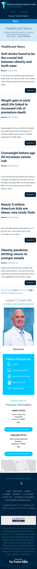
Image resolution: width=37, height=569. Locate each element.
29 (4, 293)
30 (6, 293)
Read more (30, 90)
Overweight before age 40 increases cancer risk (18, 157)
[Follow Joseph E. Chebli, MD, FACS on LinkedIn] (15, 483)
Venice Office (18, 411)
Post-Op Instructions (18, 377)
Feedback (16, 494)
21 (19, 290)
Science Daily (12, 71)
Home (9, 491)
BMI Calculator (16, 383)
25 (28, 290)
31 (8, 293)
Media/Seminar (11, 36)
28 (2, 293)
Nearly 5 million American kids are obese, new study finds (18, 208)
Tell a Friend (28, 494)
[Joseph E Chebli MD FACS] (18, 5)
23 (23, 290)
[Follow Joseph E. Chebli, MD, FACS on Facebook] (10, 483)
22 (21, 290)
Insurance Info (16, 389)
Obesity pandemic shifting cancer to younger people (14, 254)
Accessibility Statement (24, 497)
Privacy (27, 491)
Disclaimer (17, 491)
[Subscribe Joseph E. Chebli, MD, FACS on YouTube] (27, 483)
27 (33, 290)
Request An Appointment (18, 16)
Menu (18, 21)
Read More (30, 143)
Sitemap (7, 494)
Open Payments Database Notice (18, 500)
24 (25, 290)
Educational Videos (17, 370)
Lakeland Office (18, 435)
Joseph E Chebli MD (18, 300)
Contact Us (7, 497)
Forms (12, 364)
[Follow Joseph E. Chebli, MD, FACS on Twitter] (21, 483)
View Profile (18, 349)
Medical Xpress (13, 117)
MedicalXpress (12, 263)
